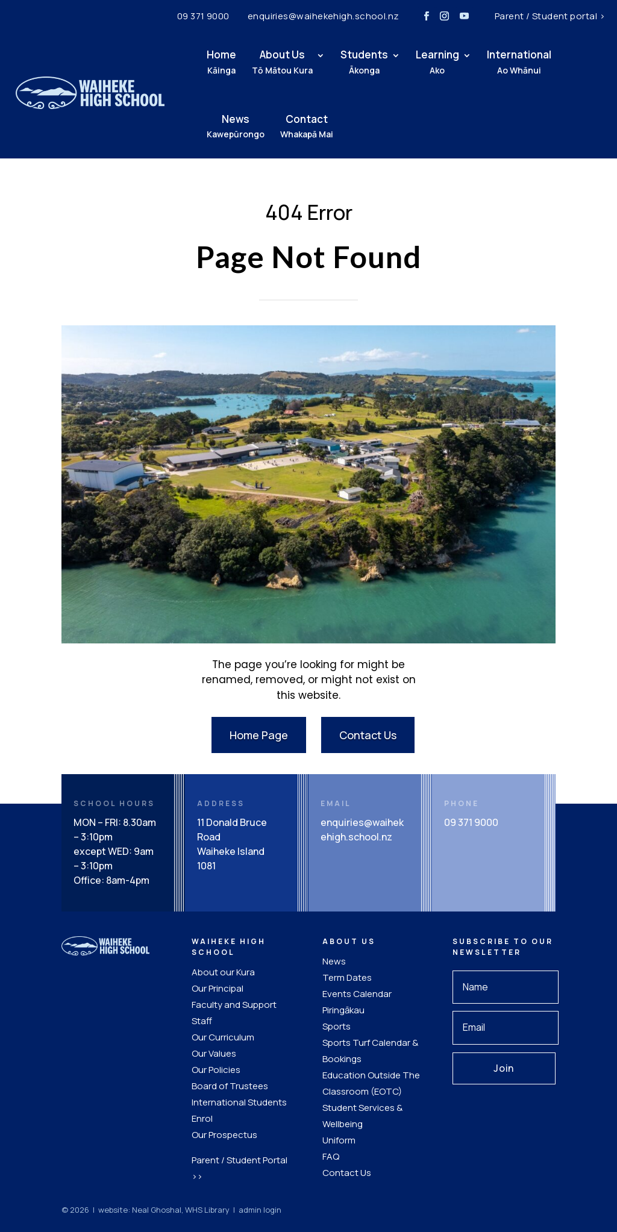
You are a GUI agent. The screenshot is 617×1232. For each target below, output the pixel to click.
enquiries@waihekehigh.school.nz (323, 16)
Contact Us (367, 735)
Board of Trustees (230, 1086)
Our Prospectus (224, 1134)
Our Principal (217, 988)
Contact (291, 126)
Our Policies (216, 1069)
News (220, 126)
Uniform (338, 1140)
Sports (336, 1026)
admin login (260, 1209)
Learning (421, 62)
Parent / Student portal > (550, 16)
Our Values (214, 1053)
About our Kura (223, 972)
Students (348, 62)
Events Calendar (357, 993)
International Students (239, 1102)
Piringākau (343, 1010)
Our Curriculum (223, 1037)
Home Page (259, 735)
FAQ (330, 1156)
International (503, 62)
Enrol (202, 1118)
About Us (266, 62)
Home (206, 62)
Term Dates (347, 977)
